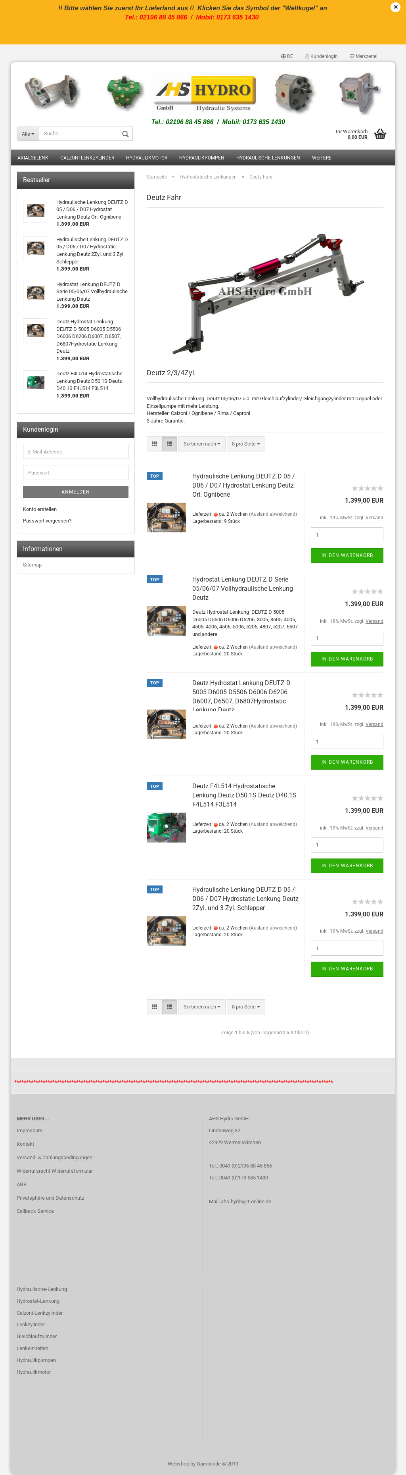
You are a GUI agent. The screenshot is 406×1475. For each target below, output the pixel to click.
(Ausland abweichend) (273, 515)
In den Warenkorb (347, 556)
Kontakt (25, 1145)
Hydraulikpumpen (201, 158)
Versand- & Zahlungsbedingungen (54, 1158)
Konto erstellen (40, 510)
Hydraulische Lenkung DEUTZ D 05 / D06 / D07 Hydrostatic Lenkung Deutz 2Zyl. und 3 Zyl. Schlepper (245, 899)
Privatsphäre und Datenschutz (50, 1198)
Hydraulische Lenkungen (268, 158)
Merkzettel (363, 56)
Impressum (29, 1131)
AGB (22, 1185)
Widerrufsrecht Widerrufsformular (55, 1171)
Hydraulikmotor (146, 158)
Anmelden (75, 493)
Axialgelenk (32, 158)
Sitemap (32, 565)
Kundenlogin (321, 56)
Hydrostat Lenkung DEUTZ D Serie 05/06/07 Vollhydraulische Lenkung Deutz (242, 589)
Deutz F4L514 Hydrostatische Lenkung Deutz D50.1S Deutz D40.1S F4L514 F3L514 (244, 796)
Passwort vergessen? (47, 521)
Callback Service (35, 1212)
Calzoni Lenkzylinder (87, 158)
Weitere (321, 158)
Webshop (178, 1464)
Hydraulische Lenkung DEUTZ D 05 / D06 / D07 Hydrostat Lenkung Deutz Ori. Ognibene (243, 486)
